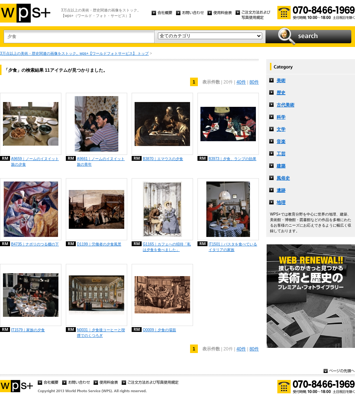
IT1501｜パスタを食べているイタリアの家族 (233, 247)
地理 (281, 202)
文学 (281, 129)
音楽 (281, 141)
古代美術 (285, 105)
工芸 (281, 153)
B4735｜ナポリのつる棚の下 (35, 244)
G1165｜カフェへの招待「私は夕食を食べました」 (167, 247)
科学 (281, 117)
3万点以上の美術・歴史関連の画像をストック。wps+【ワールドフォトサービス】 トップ (74, 53)
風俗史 (283, 178)
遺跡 (281, 190)
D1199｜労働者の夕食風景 (99, 244)
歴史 (281, 92)
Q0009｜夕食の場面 (159, 330)
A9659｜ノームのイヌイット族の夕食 (35, 161)
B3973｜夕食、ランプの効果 (232, 159)
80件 (254, 82)
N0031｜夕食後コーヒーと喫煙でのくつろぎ (101, 332)
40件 (241, 82)
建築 (281, 166)
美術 (281, 80)
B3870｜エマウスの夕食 (163, 159)
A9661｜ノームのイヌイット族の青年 (101, 161)
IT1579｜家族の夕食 (28, 330)
